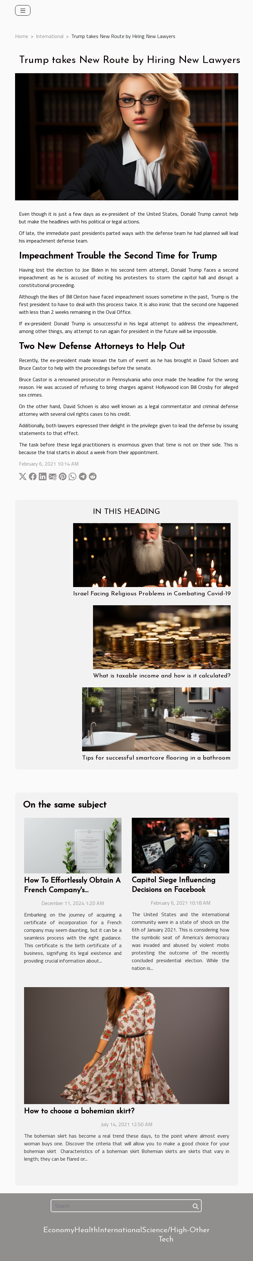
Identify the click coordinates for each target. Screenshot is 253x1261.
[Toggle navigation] (23, 10)
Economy (58, 1230)
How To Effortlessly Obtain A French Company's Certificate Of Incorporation (72, 890)
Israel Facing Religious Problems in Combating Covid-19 (152, 594)
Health (86, 1230)
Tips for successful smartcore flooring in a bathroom (156, 758)
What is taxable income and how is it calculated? (162, 676)
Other (200, 1230)
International (49, 36)
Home (21, 36)
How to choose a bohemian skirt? (79, 1111)
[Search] (126, 1205)
